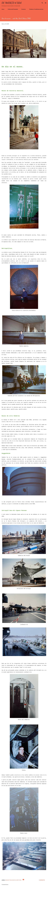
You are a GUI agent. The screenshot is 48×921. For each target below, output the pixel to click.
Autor (3, 9)
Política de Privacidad (13, 9)
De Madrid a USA (12, 2)
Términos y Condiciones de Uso (36, 9)
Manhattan (8, 880)
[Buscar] (42, 2)
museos (14, 880)
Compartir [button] (42, 880)
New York (18, 880)
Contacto (23, 9)
